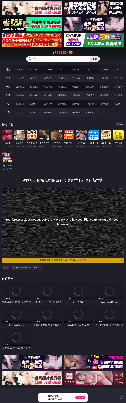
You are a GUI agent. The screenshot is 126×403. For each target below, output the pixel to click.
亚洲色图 (34, 95)
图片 (8, 95)
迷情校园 (76, 104)
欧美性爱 (62, 86)
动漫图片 (62, 95)
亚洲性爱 (20, 86)
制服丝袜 (76, 86)
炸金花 (90, 69)
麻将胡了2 (76, 69)
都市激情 (20, 104)
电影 (8, 86)
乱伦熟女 (104, 86)
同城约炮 (20, 112)
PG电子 (20, 69)
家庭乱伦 (34, 104)
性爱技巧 (118, 104)
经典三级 (90, 86)
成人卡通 (48, 86)
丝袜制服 (90, 78)
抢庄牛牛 (118, 69)
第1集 (6, 267)
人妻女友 (48, 104)
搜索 (95, 59)
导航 (8, 112)
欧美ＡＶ (48, 78)
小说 (8, 103)
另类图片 (118, 95)
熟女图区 (104, 95)
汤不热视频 (62, 112)
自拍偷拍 (34, 78)
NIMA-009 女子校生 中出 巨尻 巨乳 (26, 267)
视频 (8, 78)
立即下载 (80, 397)
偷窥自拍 (20, 95)
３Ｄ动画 (62, 78)
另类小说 (90, 104)
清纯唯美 (90, 95)
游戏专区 (62, 69)
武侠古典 (62, 104)
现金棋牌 (104, 69)
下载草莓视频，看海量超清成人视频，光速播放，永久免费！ (81, 260)
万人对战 (48, 69)
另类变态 (118, 86)
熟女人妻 (76, 78)
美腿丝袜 (76, 95)
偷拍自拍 (34, 86)
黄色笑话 (104, 104)
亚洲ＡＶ (20, 78)
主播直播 (104, 78)
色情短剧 (90, 112)
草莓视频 (48, 112)
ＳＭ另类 (118, 78)
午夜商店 (34, 112)
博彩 (8, 69)
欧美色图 (48, 95)
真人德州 (34, 69)
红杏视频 (76, 112)
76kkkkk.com (63, 52)
